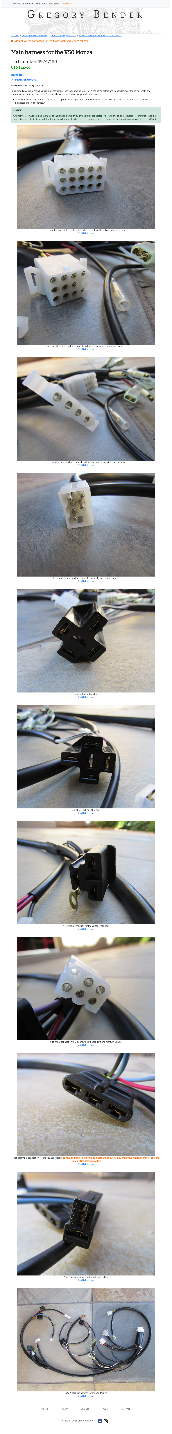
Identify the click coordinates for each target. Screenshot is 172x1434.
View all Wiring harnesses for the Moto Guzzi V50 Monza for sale (49, 41)
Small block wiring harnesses (63, 35)
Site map (126, 1409)
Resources (54, 3)
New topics (41, 3)
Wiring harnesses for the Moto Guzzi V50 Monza (100, 35)
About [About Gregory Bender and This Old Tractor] (45, 1409)
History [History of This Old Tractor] (64, 1409)
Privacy (105, 1409)
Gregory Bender (86, 14)
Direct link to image (86, 233)
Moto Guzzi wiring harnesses (34, 35)
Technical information (22, 3)
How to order (17, 75)
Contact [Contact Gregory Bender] (85, 1409)
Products (66, 3)
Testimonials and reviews (23, 80)
